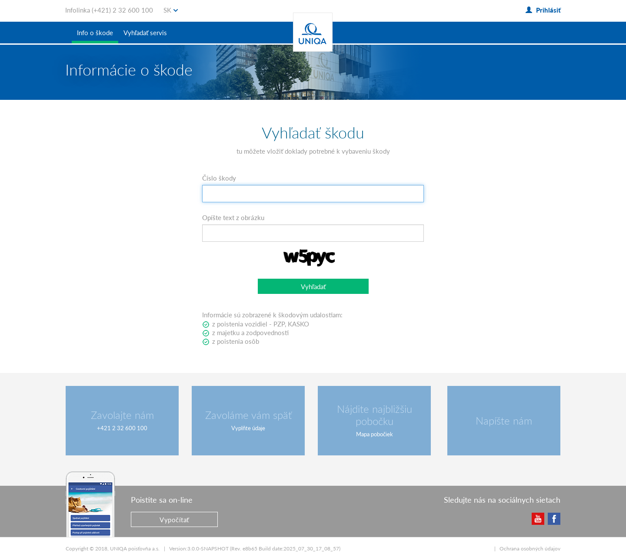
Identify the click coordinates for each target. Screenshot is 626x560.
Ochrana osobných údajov (529, 548)
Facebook (553, 518)
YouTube (537, 518)
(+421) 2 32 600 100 (122, 10)
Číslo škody (219, 178)
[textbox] (313, 193)
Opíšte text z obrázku (233, 217)
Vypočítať (174, 520)
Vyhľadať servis (145, 32)
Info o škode (95, 32)
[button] (313, 286)
